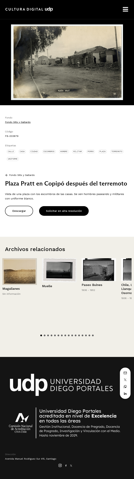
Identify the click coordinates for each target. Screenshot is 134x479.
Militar (77, 151)
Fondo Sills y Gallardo (18, 122)
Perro (91, 151)
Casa (22, 151)
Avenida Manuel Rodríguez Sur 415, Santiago (30, 458)
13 (82, 335)
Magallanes (11, 288)
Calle (11, 151)
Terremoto (116, 151)
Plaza (103, 151)
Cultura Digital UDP (29, 11)
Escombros (49, 151)
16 (93, 335)
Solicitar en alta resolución (64, 211)
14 (86, 335)
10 (72, 335)
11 (75, 335)
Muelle (47, 286)
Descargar (19, 211)
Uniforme (13, 159)
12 (79, 335)
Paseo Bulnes (92, 285)
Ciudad (34, 151)
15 (89, 335)
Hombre (64, 151)
